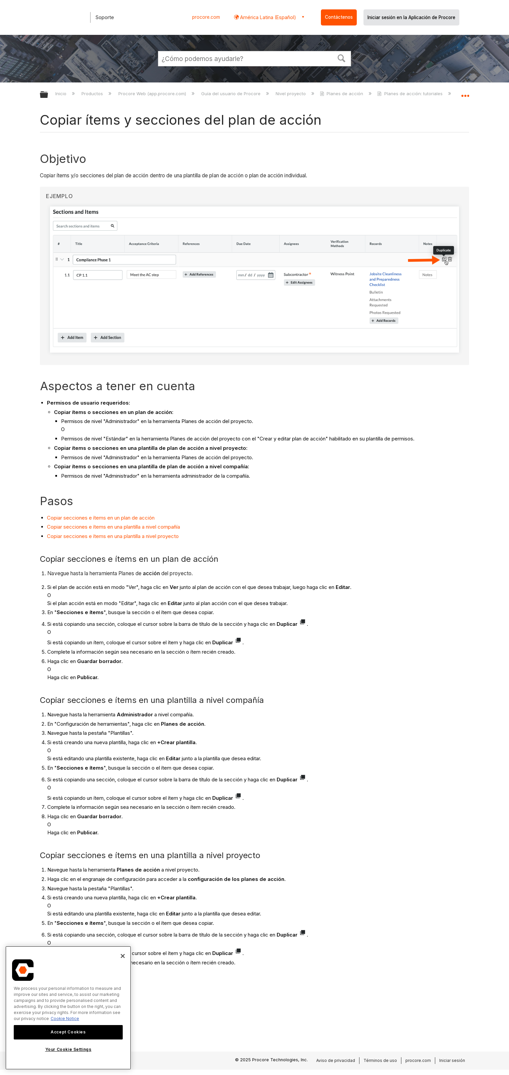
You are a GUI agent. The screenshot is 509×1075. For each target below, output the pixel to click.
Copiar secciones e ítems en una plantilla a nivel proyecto (113, 536)
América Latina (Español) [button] (267, 17)
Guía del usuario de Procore (231, 93)
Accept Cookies (68, 1031)
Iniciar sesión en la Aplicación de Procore (411, 17)
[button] (341, 57)
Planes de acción (342, 93)
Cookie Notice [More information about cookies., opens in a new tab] (65, 1018)
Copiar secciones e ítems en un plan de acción (101, 518)
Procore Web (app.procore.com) (152, 93)
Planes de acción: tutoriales (410, 93)
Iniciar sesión (452, 1060)
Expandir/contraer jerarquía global (48, 95)
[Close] (122, 956)
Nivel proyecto (291, 93)
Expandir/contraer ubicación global (465, 93)
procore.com (206, 17)
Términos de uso (380, 1060)
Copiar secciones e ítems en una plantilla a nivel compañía (113, 527)
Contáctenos (339, 17)
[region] (68, 1008)
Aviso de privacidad (335, 1060)
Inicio (61, 93)
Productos (92, 93)
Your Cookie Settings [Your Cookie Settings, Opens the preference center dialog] (68, 1049)
